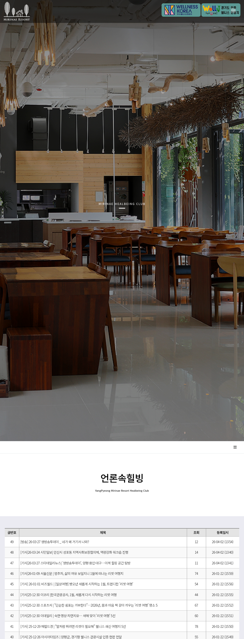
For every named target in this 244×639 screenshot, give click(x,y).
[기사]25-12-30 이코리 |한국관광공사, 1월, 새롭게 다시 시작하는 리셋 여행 (68, 594)
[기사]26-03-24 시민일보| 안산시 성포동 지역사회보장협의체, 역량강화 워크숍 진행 (74, 552)
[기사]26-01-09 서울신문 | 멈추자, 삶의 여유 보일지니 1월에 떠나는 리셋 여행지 (71, 573)
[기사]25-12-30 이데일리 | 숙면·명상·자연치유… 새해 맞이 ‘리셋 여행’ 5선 (67, 615)
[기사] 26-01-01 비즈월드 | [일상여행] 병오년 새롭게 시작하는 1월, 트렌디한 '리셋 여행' (76, 584)
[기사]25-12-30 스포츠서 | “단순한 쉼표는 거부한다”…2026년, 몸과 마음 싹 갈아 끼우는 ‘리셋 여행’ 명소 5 (89, 605)
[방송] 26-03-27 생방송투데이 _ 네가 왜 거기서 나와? (54, 541)
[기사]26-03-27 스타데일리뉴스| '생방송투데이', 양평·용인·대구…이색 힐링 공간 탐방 (75, 563)
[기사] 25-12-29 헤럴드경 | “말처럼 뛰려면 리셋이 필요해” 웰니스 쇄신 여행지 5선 (73, 626)
